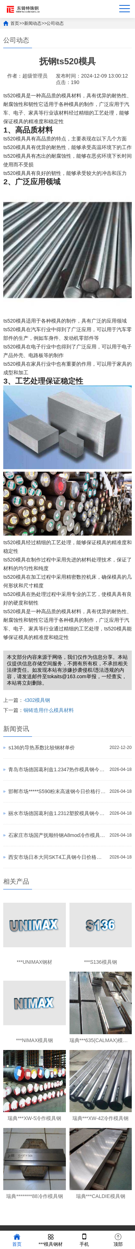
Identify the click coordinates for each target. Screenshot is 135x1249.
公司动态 (55, 23)
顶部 (118, 1239)
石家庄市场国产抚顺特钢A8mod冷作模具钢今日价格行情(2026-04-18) (57, 835)
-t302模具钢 (36, 700)
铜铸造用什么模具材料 (48, 710)
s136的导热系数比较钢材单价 (41, 747)
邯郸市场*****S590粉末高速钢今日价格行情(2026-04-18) (57, 791)
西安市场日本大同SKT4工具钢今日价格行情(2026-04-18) (57, 857)
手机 (84, 1239)
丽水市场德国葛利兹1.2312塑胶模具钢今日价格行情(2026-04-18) (57, 813)
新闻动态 (32, 23)
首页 (14, 23)
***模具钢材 (51, 1239)
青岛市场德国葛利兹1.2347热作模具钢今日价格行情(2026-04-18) (57, 769)
